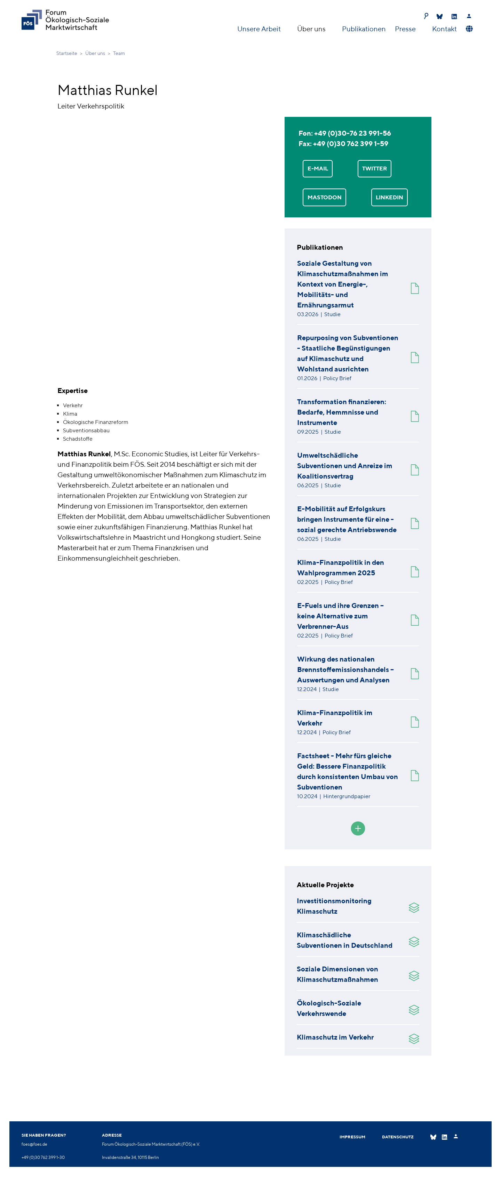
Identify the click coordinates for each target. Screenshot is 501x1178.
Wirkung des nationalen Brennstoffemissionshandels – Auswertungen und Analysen (345, 669)
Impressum (352, 1136)
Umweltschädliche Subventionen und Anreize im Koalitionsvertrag (344, 465)
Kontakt (444, 29)
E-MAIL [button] (318, 168)
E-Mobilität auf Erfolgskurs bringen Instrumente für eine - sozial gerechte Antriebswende (347, 519)
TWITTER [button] (374, 168)
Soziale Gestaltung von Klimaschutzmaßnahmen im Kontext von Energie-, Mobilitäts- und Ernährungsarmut (342, 284)
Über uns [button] (312, 29)
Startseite (66, 53)
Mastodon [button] (325, 197)
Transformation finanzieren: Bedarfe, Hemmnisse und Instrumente (341, 412)
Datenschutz (398, 1136)
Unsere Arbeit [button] (259, 29)
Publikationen (364, 29)
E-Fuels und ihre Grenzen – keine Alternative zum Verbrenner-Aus (340, 615)
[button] (468, 29)
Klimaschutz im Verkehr (335, 1037)
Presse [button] (406, 29)
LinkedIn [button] (389, 197)
